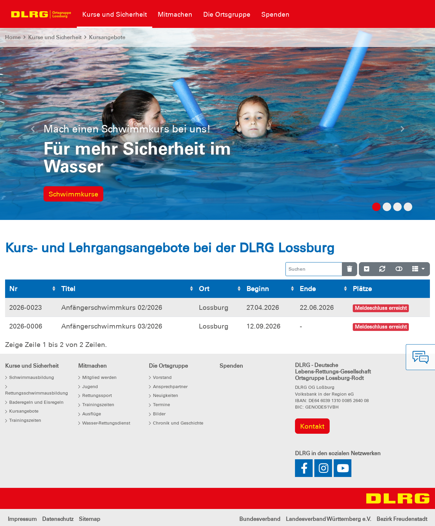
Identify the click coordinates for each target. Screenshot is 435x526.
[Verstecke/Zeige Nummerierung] (366, 269)
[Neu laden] (382, 269)
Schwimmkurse (73, 194)
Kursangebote (107, 37)
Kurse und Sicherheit (55, 37)
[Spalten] (418, 269)
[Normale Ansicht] (398, 269)
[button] (32, 131)
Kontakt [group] (312, 426)
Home (13, 37)
